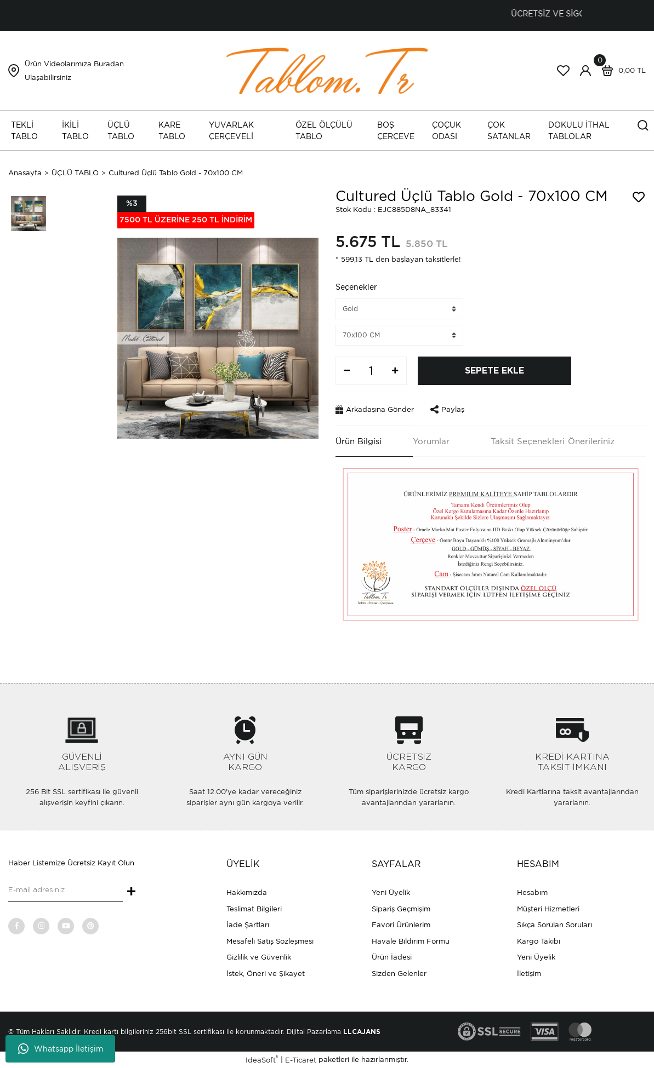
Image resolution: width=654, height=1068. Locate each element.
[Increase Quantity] (395, 370)
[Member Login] (585, 71)
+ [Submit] (131, 892)
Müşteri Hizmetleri (548, 909)
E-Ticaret (300, 1060)
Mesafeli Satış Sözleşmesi (270, 941)
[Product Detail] (185, 212)
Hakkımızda (246, 892)
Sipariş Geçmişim (401, 909)
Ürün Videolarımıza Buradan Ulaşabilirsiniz (74, 71)
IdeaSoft (262, 1059)
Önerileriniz (591, 441)
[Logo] (327, 70)
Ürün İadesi (392, 957)
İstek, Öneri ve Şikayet (265, 973)
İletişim (529, 973)
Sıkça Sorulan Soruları (554, 925)
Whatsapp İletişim (60, 1049)
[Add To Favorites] (639, 197)
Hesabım (532, 892)
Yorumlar (431, 441)
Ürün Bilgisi (358, 441)
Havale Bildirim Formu (411, 941)
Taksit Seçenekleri (528, 441)
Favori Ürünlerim (401, 925)
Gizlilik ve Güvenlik (258, 957)
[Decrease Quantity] (347, 370)
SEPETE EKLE (494, 370)
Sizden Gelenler (399, 973)
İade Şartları (247, 925)
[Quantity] (371, 370)
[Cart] (621, 71)
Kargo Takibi (538, 941)
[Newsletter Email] (65, 891)
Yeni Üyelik (391, 892)
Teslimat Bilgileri (254, 909)
